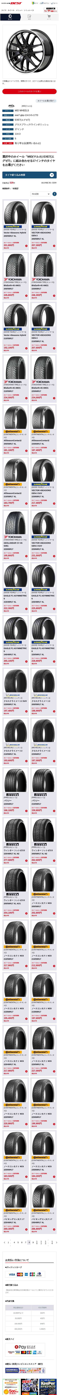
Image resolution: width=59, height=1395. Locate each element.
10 (36, 1242)
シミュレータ (29, 10)
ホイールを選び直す (46, 101)
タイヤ (3, 10)
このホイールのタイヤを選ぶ (29, 91)
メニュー (19, 10)
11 (41, 1242)
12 (45, 1242)
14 (52, 1242)
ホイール (11, 10)
